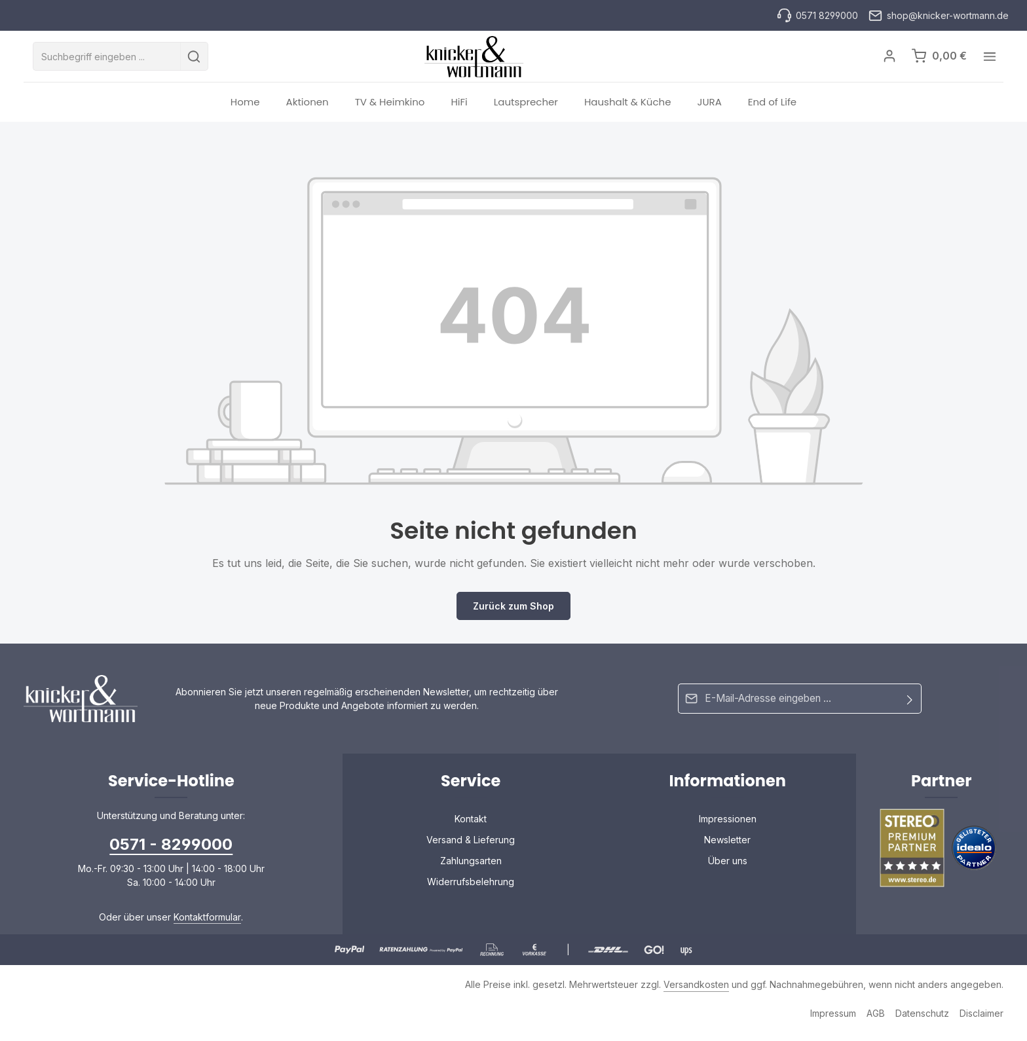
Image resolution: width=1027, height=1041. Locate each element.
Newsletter (727, 847)
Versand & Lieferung (470, 847)
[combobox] (107, 60)
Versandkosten (696, 992)
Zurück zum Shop (513, 613)
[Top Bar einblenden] (989, 60)
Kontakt (471, 826)
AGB (876, 1021)
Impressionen (727, 826)
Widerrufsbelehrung (470, 889)
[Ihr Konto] (888, 60)
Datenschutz (922, 1021)
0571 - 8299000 (171, 852)
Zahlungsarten (471, 868)
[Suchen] (194, 60)
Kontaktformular (207, 924)
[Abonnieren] (910, 706)
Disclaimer (981, 1021)
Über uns (727, 868)
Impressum (833, 1021)
